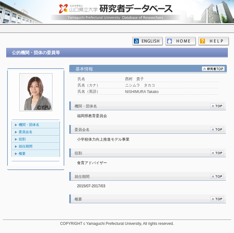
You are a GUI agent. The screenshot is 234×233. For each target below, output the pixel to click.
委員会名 (25, 132)
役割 (22, 139)
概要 (22, 153)
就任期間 (25, 146)
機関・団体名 (29, 125)
